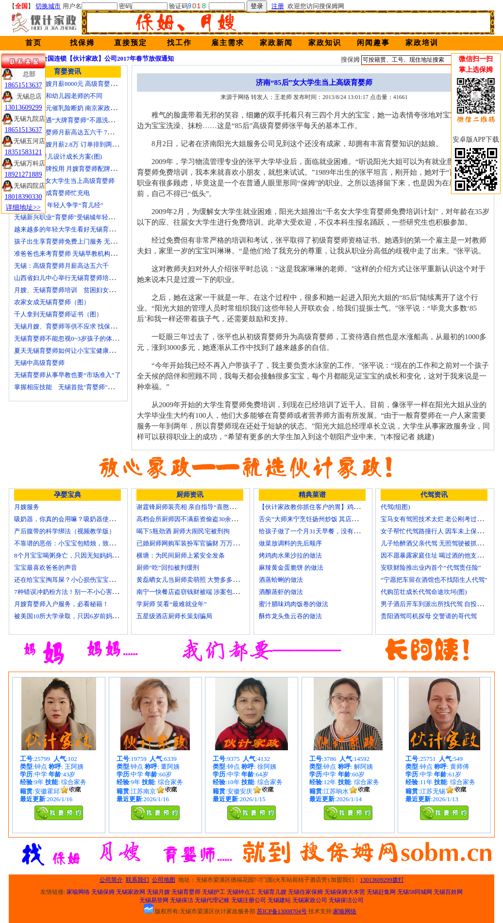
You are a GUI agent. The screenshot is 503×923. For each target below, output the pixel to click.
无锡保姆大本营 (344, 892)
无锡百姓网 (448, 892)
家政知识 (324, 43)
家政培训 (421, 43)
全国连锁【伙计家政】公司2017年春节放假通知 (107, 58)
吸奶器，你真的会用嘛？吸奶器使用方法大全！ (80, 519)
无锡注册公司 (248, 900)
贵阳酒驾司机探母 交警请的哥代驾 (429, 616)
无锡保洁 (181, 900)
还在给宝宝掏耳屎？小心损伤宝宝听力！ (71, 579)
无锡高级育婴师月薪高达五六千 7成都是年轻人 (79, 132)
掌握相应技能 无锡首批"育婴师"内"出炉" (73, 387)
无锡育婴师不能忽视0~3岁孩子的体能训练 (72, 338)
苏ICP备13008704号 (282, 911)
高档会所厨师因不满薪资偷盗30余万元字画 (196, 519)
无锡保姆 (103, 892)
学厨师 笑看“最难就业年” (171, 604)
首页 (33, 43)
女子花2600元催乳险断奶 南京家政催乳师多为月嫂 (84, 108)
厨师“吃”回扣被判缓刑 (167, 567)
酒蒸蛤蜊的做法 (281, 579)
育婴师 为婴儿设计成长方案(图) (58, 156)
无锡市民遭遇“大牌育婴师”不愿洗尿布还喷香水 (80, 120)
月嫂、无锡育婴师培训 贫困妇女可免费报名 (77, 290)
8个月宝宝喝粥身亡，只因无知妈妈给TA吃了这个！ (86, 555)
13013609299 (23, 107)
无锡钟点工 (241, 892)
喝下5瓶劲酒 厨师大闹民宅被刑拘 (183, 531)
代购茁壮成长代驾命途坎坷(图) (424, 591)
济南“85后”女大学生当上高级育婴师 (64, 180)
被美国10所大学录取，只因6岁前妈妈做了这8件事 (83, 616)
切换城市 (48, 6)
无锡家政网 (130, 892)
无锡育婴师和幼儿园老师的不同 (58, 95)
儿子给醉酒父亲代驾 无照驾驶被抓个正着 (438, 543)
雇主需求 (227, 43)
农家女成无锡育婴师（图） (52, 302)
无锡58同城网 (414, 892)
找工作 (179, 43)
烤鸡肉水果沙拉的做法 (290, 555)
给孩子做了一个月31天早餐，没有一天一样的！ (325, 531)
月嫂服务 (26, 507)
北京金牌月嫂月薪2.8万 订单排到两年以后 (72, 144)
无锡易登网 (153, 900)
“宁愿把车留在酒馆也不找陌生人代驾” (434, 579)
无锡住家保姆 (305, 892)
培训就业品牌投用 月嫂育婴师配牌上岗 (68, 168)
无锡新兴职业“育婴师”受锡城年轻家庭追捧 (74, 217)
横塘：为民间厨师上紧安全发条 (180, 555)
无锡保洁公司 (346, 900)
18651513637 (23, 85)
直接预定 (130, 43)
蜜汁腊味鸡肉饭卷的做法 (293, 604)
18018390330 (23, 196)
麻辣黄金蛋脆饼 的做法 (291, 567)
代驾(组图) (395, 507)
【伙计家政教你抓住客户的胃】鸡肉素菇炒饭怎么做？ (334, 507)
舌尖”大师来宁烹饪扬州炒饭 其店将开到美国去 (324, 519)
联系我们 (137, 879)
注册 (277, 6)
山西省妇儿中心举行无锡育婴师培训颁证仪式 (77, 277)
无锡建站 (279, 900)
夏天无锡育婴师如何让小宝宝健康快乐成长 (74, 350)
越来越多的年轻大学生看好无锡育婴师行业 (74, 229)
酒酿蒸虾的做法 (281, 591)
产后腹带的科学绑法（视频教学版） (64, 531)
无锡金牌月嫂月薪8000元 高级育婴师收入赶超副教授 (87, 83)
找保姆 (82, 43)
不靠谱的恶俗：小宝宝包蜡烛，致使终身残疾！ (80, 543)
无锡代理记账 (212, 900)
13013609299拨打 (382, 879)
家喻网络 (78, 892)
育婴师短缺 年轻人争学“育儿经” (58, 205)
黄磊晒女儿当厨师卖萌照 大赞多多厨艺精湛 (197, 579)
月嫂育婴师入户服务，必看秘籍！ (61, 604)
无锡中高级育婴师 (39, 362)
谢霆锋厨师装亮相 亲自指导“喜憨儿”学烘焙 (196, 507)
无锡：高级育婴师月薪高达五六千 (61, 265)
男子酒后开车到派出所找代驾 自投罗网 (435, 604)
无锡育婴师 (186, 892)
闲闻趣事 (373, 43)
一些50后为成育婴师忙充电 (52, 193)
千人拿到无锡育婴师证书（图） (58, 314)
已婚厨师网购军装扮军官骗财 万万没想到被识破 (203, 543)
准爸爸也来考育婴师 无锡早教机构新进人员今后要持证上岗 (97, 253)
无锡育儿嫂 (271, 892)
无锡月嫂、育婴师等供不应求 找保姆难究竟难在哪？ (87, 326)
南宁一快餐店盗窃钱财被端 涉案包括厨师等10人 (203, 591)
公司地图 (163, 879)
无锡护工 (213, 892)
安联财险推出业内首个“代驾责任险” (431, 567)
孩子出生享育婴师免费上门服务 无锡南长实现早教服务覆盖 (97, 241)
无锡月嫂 (158, 892)
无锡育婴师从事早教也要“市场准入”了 (67, 375)
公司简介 (111, 879)
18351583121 (23, 152)
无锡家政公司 (309, 900)
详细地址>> (23, 207)
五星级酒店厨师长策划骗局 (174, 616)
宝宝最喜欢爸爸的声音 (45, 567)
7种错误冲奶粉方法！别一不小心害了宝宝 (72, 591)
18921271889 (23, 174)
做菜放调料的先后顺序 (290, 543)
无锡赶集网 (381, 892)
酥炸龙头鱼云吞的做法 (290, 616)
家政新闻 (276, 43)
